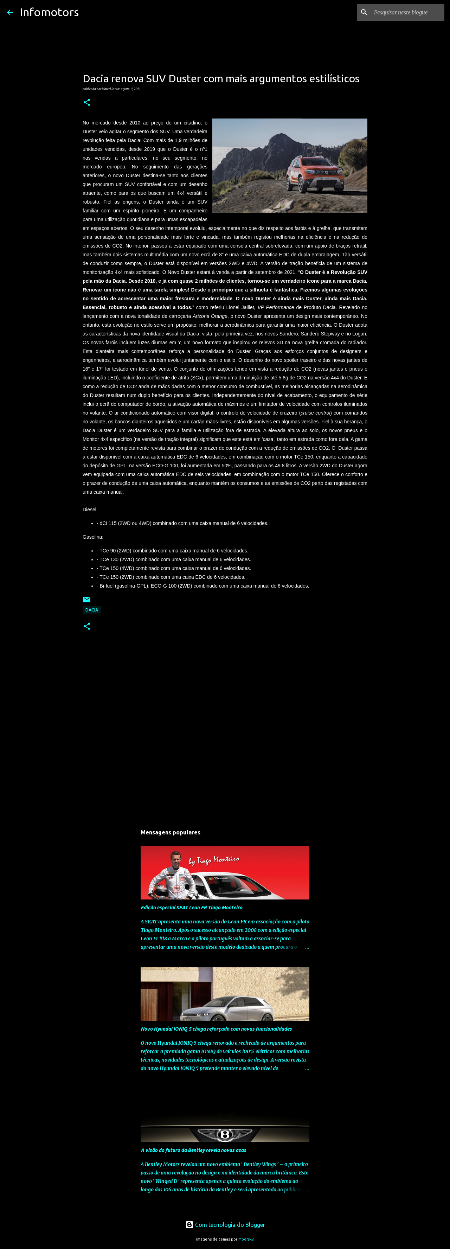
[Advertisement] (225, 758)
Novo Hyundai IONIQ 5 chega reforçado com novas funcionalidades (216, 1029)
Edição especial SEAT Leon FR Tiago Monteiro (191, 907)
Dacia (91, 610)
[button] (87, 102)
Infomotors (49, 12)
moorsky (246, 1239)
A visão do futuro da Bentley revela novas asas (193, 1150)
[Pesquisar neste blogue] (407, 12)
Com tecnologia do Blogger (225, 1225)
